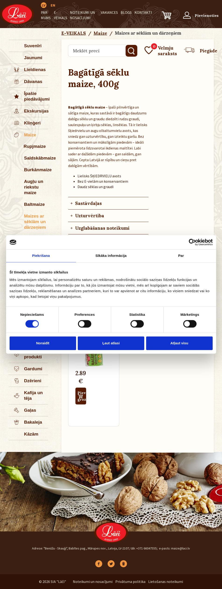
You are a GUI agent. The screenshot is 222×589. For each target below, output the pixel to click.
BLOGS (126, 12)
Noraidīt (42, 343)
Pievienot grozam (82, 396)
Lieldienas (27, 70)
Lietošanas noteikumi (165, 581)
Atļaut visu (179, 343)
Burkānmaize (36, 169)
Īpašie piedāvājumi (28, 96)
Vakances (109, 12)
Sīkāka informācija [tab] (111, 256)
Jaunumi (33, 57)
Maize (22, 135)
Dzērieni (25, 381)
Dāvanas (25, 81)
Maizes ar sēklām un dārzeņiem (35, 222)
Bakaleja (25, 422)
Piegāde (200, 50)
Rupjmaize (35, 146)
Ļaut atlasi (111, 343)
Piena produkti (25, 354)
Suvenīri (33, 45)
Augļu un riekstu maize (33, 187)
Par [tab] (181, 256)
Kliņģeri (25, 123)
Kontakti (143, 12)
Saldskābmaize (36, 158)
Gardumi (25, 369)
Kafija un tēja (26, 395)
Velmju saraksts (160, 50)
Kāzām (31, 434)
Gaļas (22, 410)
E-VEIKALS (73, 33)
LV (44, 5)
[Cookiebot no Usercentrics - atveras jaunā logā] (192, 242)
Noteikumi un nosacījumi (93, 581)
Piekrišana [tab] (41, 256)
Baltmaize (34, 204)
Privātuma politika (130, 581)
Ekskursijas (28, 111)
